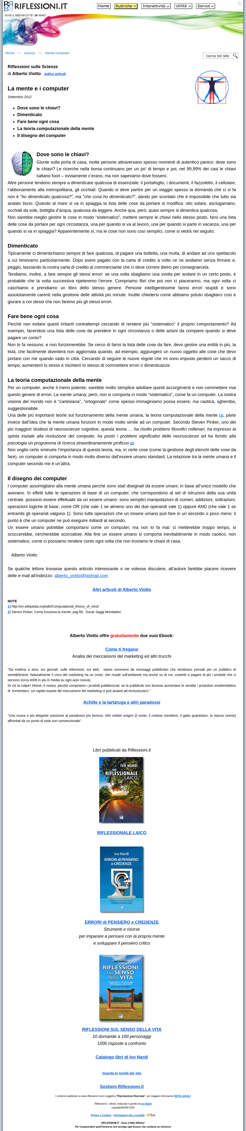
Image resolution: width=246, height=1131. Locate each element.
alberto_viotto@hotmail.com (81, 575)
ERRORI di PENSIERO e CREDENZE (122, 922)
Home (9, 53)
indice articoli (55, 74)
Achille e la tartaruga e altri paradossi (121, 702)
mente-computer (57, 53)
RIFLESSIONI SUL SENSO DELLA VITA (122, 1029)
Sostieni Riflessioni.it (122, 1086)
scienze (29, 53)
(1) (221, 415)
